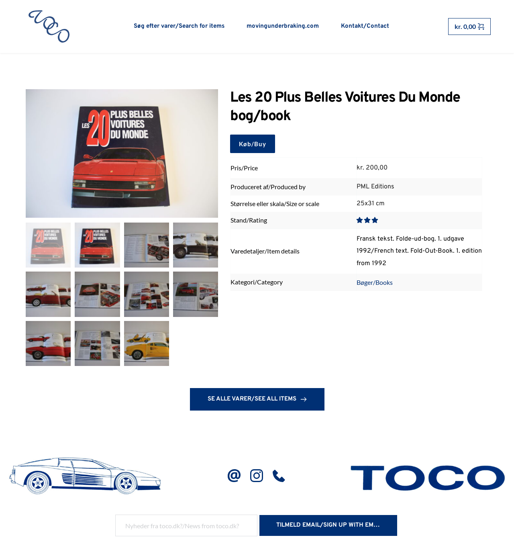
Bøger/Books (375, 282)
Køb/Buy (252, 144)
